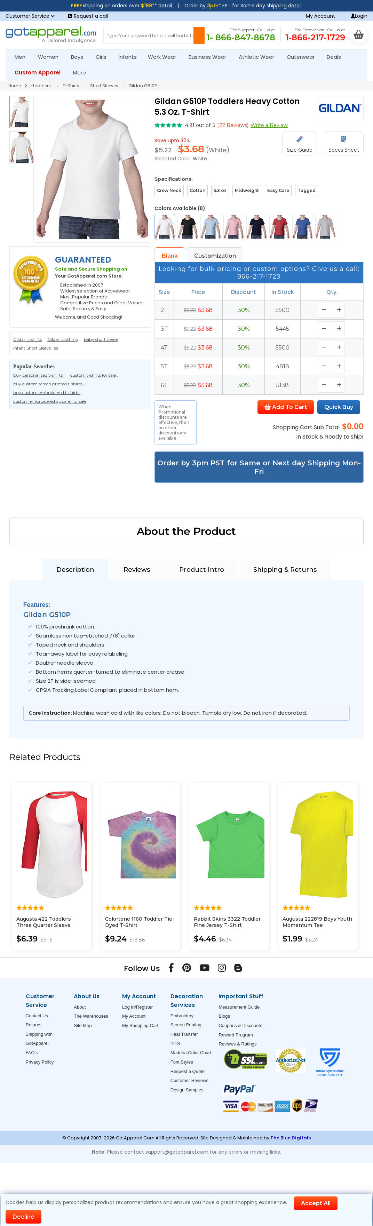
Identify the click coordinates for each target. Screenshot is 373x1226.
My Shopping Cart (140, 1025)
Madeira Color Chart (190, 1052)
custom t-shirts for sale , (94, 375)
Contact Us (37, 1015)
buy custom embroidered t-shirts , (47, 392)
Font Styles (181, 1062)
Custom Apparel (40, 72)
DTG (175, 1043)
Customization (215, 256)
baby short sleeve (101, 339)
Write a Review (269, 125)
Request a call (88, 16)
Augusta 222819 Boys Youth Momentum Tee (317, 922)
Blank (170, 256)
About (80, 1007)
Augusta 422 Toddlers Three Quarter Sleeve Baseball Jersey (43, 925)
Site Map (83, 1025)
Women (51, 57)
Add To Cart (285, 407)
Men (23, 57)
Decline (23, 1216)
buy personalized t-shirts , (39, 375)
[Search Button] (199, 35)
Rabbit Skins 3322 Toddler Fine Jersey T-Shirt (227, 922)
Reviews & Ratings (237, 1044)
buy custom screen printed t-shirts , (48, 383)
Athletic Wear (259, 57)
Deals (334, 57)
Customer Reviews (189, 1080)
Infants (130, 57)
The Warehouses (91, 1016)
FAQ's (32, 1052)
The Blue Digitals (290, 1138)
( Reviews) (232, 125)
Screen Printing (185, 1024)
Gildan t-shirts (27, 339)
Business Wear (210, 57)
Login (359, 16)
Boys (80, 57)
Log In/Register (137, 1007)
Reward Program (236, 1034)
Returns (34, 1024)
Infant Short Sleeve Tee (35, 348)
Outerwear (303, 57)
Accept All (316, 1203)
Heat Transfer (184, 1034)
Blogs (224, 1016)
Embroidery (181, 1015)
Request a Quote (187, 1071)
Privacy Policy (40, 1062)
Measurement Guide (239, 1007)
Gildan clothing (62, 339)
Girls (104, 57)
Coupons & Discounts (240, 1025)
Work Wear (165, 57)
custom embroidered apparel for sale (49, 401)
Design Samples (187, 1089)
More (82, 72)
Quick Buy (338, 407)
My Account (320, 16)
